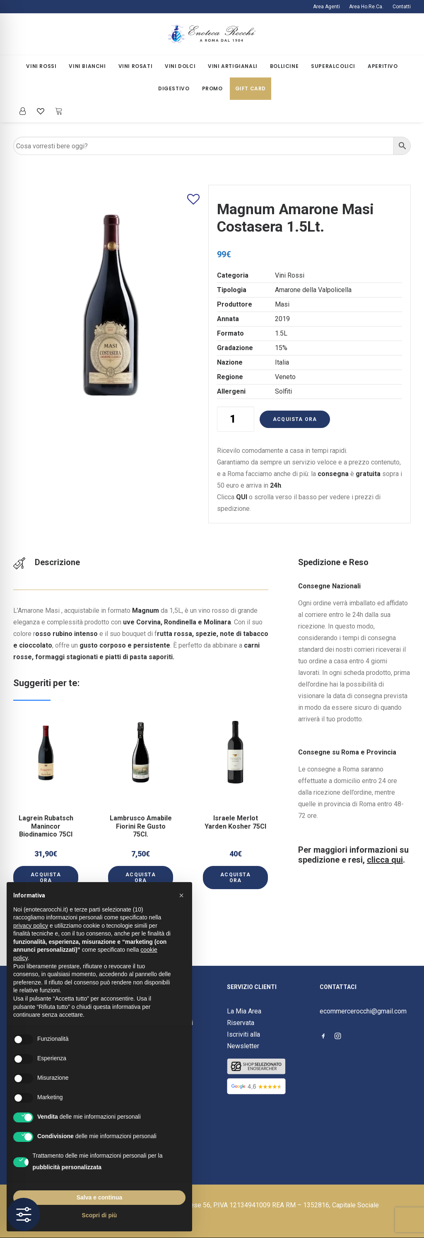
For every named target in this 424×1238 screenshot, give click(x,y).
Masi (282, 304)
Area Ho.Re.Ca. (366, 7)
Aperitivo (383, 66)
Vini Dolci (180, 66)
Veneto (285, 377)
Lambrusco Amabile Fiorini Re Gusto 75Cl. (140, 814)
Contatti (402, 7)
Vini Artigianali (233, 66)
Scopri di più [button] (99, 1215)
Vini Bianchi (87, 66)
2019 (282, 319)
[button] (45, 783)
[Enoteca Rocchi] (212, 34)
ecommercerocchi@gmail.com (363, 1011)
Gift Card (250, 88)
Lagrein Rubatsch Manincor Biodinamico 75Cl (46, 814)
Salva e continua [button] (99, 1197)
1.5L (281, 333)
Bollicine (284, 66)
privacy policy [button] (30, 925)
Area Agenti (326, 7)
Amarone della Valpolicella (313, 290)
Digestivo (173, 88)
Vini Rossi (41, 66)
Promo (212, 88)
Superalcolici (333, 66)
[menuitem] (328, 6)
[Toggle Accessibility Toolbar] (23, 1214)
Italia (282, 362)
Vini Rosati (135, 66)
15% (281, 348)
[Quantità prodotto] (235, 419)
